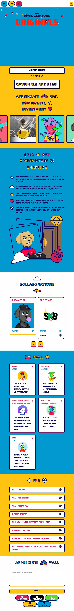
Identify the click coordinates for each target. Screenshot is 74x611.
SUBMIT (37, 591)
